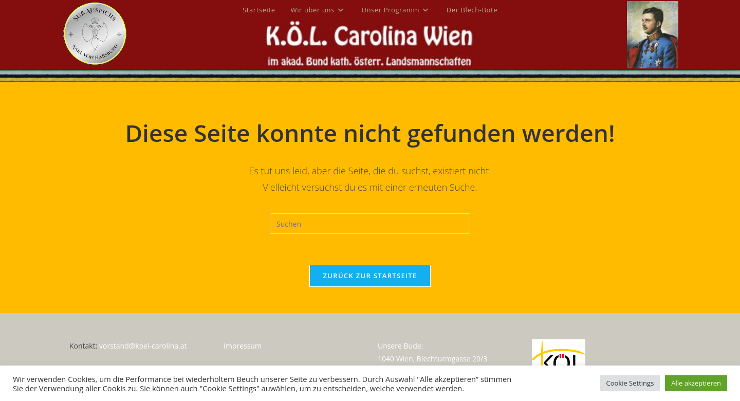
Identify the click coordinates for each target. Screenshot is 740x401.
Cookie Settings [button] (630, 383)
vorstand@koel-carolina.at (143, 345)
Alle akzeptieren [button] (696, 383)
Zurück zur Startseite (370, 275)
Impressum (243, 345)
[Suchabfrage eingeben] (370, 223)
